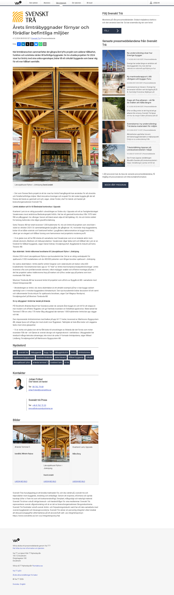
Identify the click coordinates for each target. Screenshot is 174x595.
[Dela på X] (27, 44)
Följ (111, 31)
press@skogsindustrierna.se (41, 408)
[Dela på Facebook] (19, 44)
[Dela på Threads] (32, 44)
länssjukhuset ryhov (22, 362)
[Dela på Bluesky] (36, 44)
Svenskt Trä (35, 38)
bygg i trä (48, 352)
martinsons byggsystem (24, 357)
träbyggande (36, 352)
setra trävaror (60, 357)
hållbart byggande (76, 357)
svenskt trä (23, 352)
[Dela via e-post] (45, 44)
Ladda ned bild (21, 481)
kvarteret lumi (56, 362)
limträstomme (84, 352)
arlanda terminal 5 (40, 362)
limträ (73, 352)
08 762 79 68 (37, 387)
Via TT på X (17, 571)
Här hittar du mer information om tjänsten (28, 548)
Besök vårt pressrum (115, 185)
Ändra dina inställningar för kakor (25, 575)
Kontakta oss (38, 566)
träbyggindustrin (61, 352)
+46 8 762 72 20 (39, 405)
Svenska (16, 584)
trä (15, 352)
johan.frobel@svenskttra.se (40, 390)
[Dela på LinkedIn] (23, 44)
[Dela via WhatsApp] (40, 44)
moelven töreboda (44, 357)
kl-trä (67, 362)
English (22, 584)
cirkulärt (89, 357)
